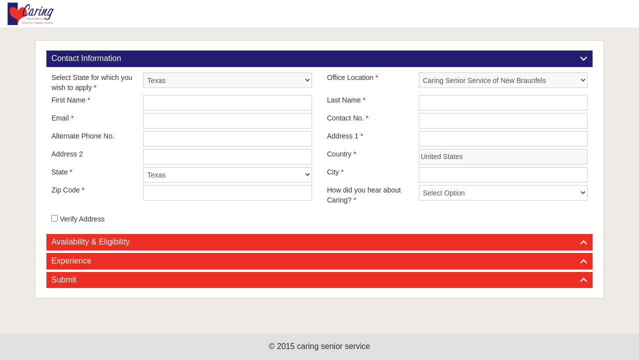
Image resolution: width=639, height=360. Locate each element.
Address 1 (345, 136)
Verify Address (77, 219)
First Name (70, 100)
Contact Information (86, 58)
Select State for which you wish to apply (91, 83)
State (61, 172)
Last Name (346, 100)
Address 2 (67, 154)
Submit (63, 280)
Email (62, 118)
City (335, 172)
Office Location (352, 78)
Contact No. (347, 118)
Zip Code (67, 190)
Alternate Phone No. (82, 136)
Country (341, 154)
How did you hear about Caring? (364, 195)
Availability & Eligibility (90, 242)
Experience (71, 260)
